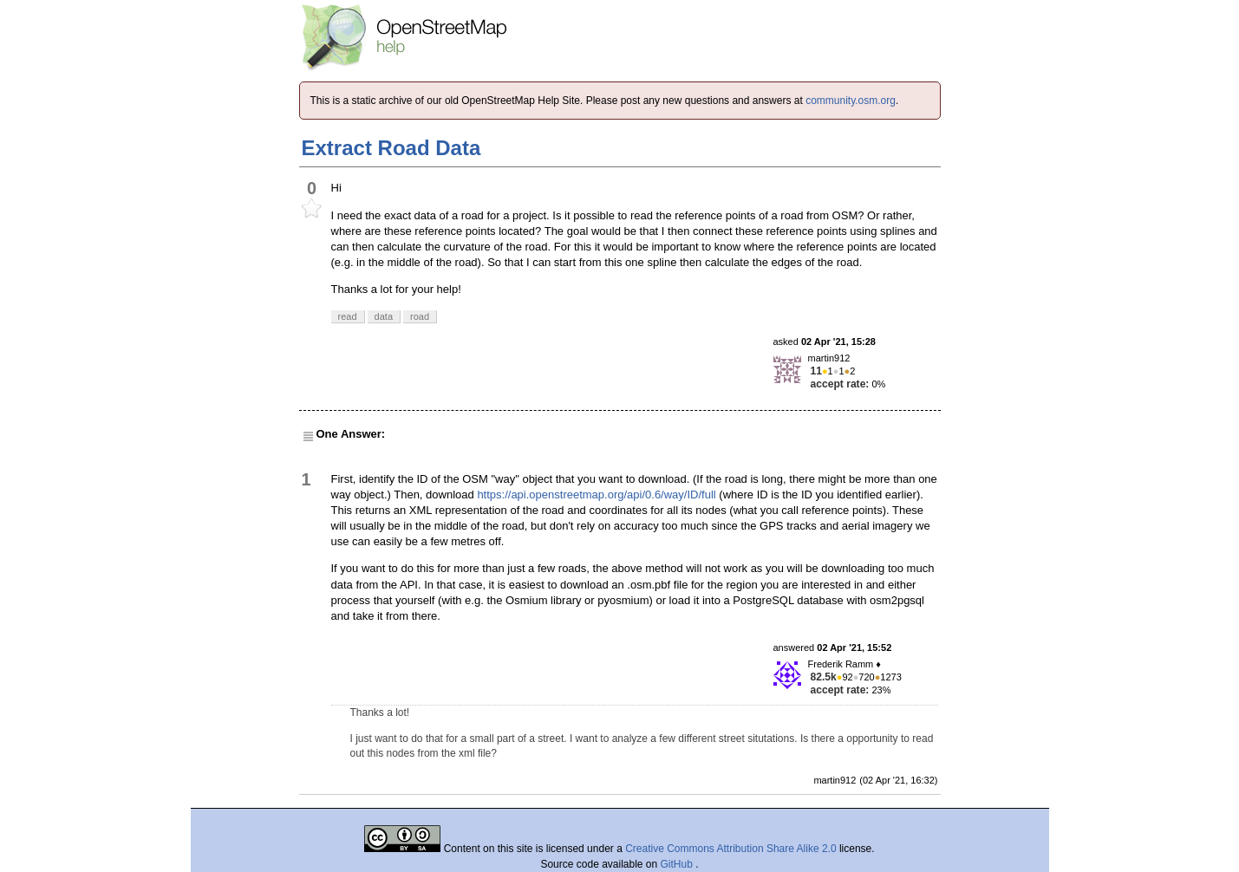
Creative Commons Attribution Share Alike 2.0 (730, 849)
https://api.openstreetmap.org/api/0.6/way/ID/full (596, 494)
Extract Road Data (391, 147)
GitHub (678, 864)
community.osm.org (850, 100)
